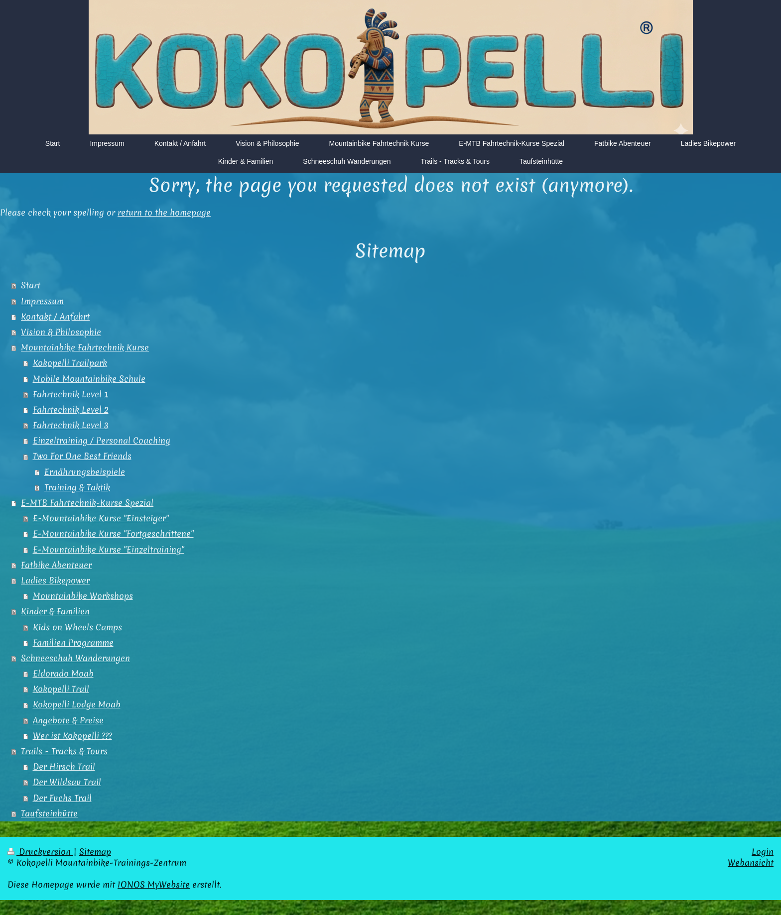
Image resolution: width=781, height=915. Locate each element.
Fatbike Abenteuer (56, 565)
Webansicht (751, 862)
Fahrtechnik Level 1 (71, 394)
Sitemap (95, 851)
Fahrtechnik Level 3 (71, 425)
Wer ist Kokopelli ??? (72, 735)
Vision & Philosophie (61, 332)
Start (30, 285)
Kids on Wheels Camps (77, 627)
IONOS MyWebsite (154, 884)
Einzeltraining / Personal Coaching (101, 440)
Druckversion (40, 851)
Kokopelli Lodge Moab (77, 704)
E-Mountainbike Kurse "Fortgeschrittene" (113, 533)
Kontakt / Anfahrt (55, 316)
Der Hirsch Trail (64, 766)
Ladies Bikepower (55, 580)
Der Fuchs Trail (62, 798)
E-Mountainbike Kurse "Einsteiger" (101, 518)
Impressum (42, 301)
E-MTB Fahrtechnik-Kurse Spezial (87, 502)
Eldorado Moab (63, 673)
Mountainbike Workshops (83, 595)
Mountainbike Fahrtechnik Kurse (85, 347)
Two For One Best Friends (82, 456)
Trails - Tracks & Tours (64, 751)
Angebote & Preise (68, 720)
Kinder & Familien (55, 611)
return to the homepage (164, 212)
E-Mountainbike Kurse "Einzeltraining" (108, 549)
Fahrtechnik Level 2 (71, 409)
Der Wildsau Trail (67, 782)
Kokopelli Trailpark (70, 362)
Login (763, 851)
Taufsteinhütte (49, 813)
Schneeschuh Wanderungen (75, 658)
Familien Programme (73, 642)
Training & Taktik (77, 487)
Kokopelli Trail (61, 689)
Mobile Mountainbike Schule (89, 378)
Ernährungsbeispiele (84, 471)
